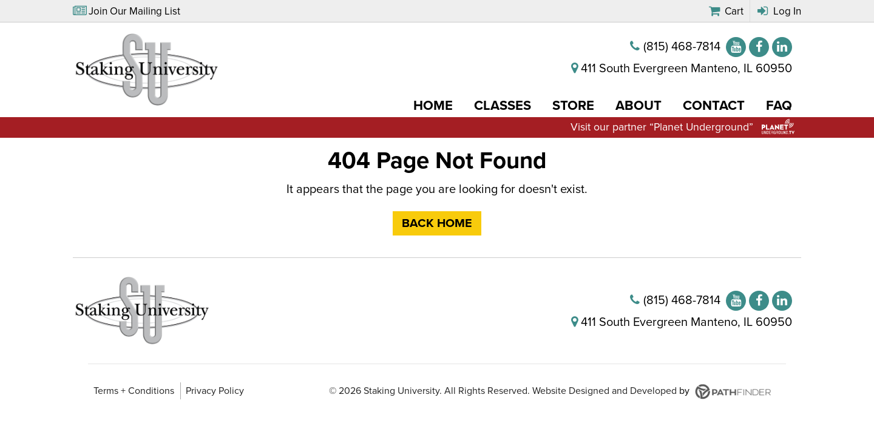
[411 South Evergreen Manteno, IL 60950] (681, 70)
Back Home (437, 226)
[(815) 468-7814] (675, 48)
